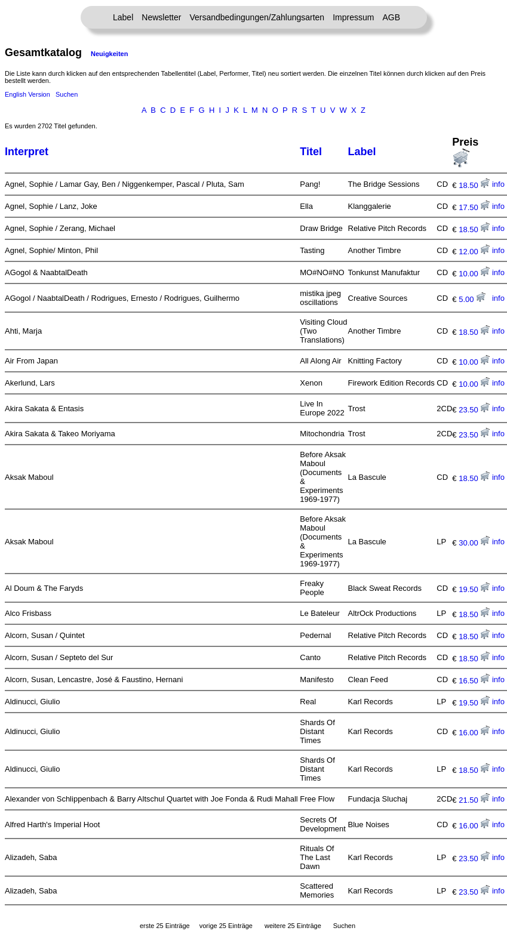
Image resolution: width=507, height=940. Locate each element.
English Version (27, 94)
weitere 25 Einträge (293, 925)
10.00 (474, 273)
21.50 (474, 800)
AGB (391, 17)
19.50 (474, 589)
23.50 (474, 409)
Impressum (353, 17)
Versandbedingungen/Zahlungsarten (256, 17)
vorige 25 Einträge (226, 925)
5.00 (472, 299)
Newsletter (161, 17)
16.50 (474, 680)
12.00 (474, 251)
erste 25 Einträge (165, 925)
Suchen (67, 94)
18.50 (474, 185)
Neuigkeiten (109, 53)
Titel (311, 152)
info (498, 184)
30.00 (474, 542)
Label (123, 17)
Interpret (26, 152)
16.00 (474, 732)
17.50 (474, 207)
